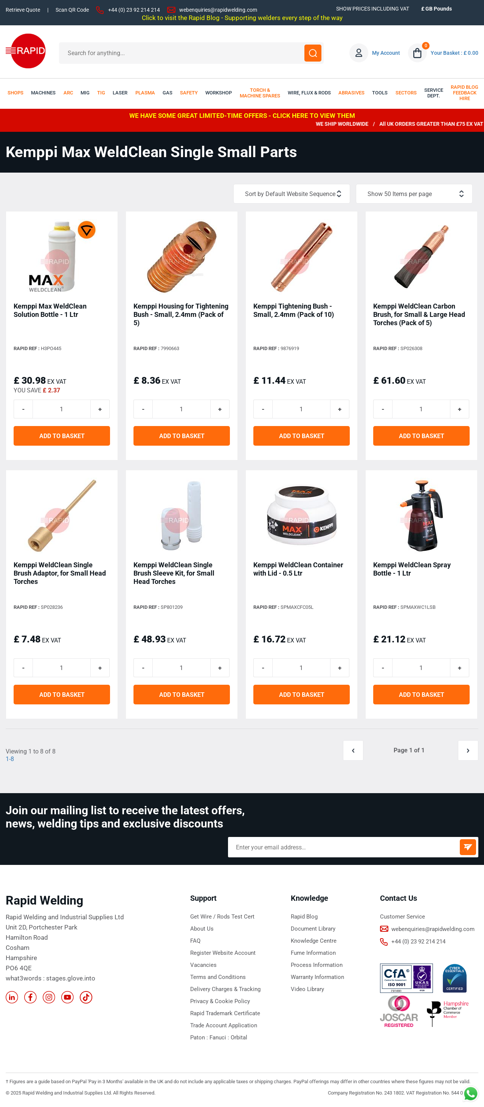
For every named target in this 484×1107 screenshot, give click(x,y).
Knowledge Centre (314, 940)
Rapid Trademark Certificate (225, 1013)
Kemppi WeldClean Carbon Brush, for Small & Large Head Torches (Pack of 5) (419, 314)
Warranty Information (317, 977)
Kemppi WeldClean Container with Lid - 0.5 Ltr (298, 569)
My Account (386, 53)
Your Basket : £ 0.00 (454, 53)
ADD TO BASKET (62, 436)
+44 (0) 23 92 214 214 (134, 10)
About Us (202, 928)
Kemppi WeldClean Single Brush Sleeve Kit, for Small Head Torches (173, 573)
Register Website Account (223, 953)
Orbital (239, 1037)
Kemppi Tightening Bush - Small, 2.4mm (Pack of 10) (293, 310)
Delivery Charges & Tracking (225, 989)
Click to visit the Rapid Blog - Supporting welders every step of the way (242, 18)
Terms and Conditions (218, 977)
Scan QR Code (72, 10)
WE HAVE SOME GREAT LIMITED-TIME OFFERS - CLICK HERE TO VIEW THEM (242, 115)
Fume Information (313, 953)
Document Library (313, 928)
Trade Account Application (223, 1025)
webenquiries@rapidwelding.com (218, 10)
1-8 (10, 759)
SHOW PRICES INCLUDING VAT (372, 9)
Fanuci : (220, 1037)
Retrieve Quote (23, 10)
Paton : (199, 1037)
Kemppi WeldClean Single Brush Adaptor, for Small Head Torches (60, 573)
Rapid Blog (304, 916)
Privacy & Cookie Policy (220, 1001)
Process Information (317, 965)
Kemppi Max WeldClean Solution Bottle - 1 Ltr (50, 310)
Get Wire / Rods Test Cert (222, 916)
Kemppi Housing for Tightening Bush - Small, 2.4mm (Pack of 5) (180, 314)
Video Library (307, 989)
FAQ (195, 940)
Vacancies (203, 965)
